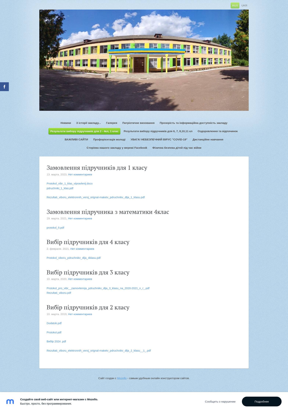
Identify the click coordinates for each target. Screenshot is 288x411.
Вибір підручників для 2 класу (88, 307)
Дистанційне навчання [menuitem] (208, 139)
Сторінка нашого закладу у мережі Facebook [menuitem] (117, 147)
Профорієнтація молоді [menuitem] (109, 139)
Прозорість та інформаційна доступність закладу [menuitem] (194, 122)
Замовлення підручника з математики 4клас (108, 212)
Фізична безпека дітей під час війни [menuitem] (176, 147)
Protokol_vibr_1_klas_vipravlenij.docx (70, 183)
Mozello (122, 378)
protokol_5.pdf (55, 227)
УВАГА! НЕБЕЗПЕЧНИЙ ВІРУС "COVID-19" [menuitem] (159, 139)
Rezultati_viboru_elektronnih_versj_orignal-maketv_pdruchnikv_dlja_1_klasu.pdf (96, 197)
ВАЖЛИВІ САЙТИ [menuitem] (76, 139)
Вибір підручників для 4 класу (88, 242)
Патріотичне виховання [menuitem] (138, 122)
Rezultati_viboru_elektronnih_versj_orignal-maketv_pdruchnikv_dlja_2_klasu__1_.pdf (99, 350)
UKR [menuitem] (244, 5)
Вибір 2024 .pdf (56, 341)
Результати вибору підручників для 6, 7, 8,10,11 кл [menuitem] (158, 131)
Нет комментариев (80, 174)
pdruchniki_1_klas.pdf (60, 188)
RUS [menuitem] (235, 5)
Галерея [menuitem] (111, 122)
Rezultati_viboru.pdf (59, 292)
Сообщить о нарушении (220, 401)
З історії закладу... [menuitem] (88, 122)
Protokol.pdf (54, 332)
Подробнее (262, 401)
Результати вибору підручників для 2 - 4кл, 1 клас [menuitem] (84, 131)
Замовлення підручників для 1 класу (97, 167)
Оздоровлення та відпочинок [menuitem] (218, 131)
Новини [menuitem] (66, 122)
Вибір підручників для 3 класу (88, 272)
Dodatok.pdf (54, 323)
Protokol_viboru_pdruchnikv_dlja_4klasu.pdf (74, 257)
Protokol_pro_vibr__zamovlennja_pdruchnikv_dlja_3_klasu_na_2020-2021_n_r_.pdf (98, 288)
